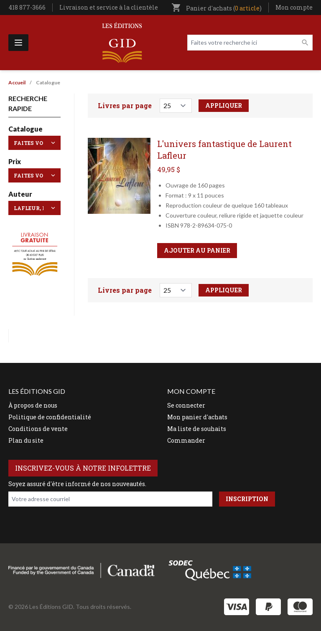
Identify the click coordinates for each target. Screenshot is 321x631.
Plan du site (25, 440)
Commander (186, 440)
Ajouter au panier (197, 250)
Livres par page (125, 105)
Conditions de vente (38, 429)
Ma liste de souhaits (196, 429)
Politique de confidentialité (49, 417)
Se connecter (186, 405)
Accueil (16, 82)
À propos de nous (32, 405)
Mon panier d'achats (197, 417)
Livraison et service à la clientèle (108, 7)
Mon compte (294, 7)
